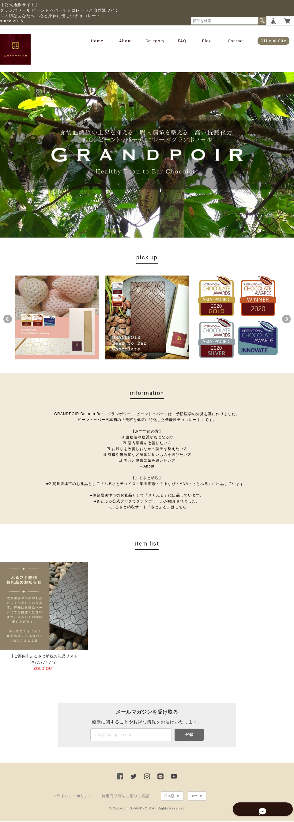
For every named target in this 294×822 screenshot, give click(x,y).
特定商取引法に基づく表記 (125, 796)
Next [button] (286, 319)
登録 (189, 735)
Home (97, 41)
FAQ (182, 41)
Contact (236, 41)
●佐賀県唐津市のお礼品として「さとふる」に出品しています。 (147, 496)
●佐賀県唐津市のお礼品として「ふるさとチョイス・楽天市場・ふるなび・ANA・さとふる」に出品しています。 (147, 484)
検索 (262, 20)
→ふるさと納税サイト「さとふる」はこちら (147, 507)
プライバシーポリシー (72, 796)
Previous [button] (7, 319)
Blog (207, 41)
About (125, 41)
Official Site (273, 41)
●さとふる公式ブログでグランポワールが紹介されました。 (147, 502)
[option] (57, 318)
